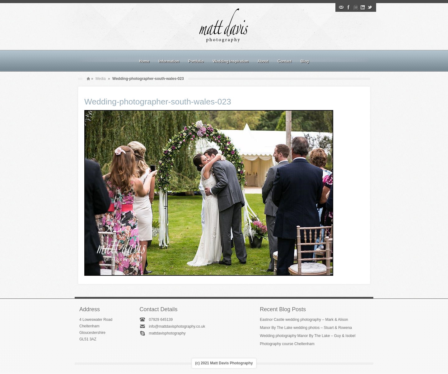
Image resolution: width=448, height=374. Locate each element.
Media (101, 78)
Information (169, 61)
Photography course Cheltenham (287, 344)
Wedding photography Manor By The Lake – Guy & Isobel (307, 336)
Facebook (348, 7)
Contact (285, 61)
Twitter (370, 7)
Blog (305, 61)
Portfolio (195, 61)
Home (144, 61)
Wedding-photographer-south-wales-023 (157, 101)
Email (341, 7)
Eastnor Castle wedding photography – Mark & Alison (304, 319)
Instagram (355, 7)
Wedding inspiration (231, 61)
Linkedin (363, 7)
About (263, 61)
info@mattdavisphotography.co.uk (177, 326)
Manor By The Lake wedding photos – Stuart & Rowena (306, 328)
